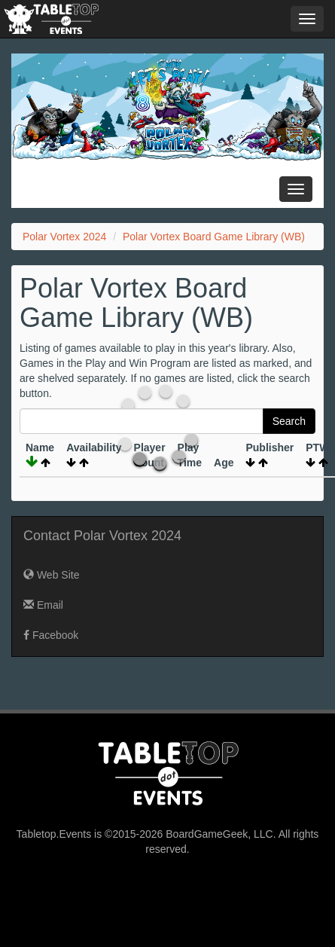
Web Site (51, 575)
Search (289, 421)
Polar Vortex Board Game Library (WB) (214, 237)
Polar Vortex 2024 (64, 237)
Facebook (50, 635)
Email (43, 605)
